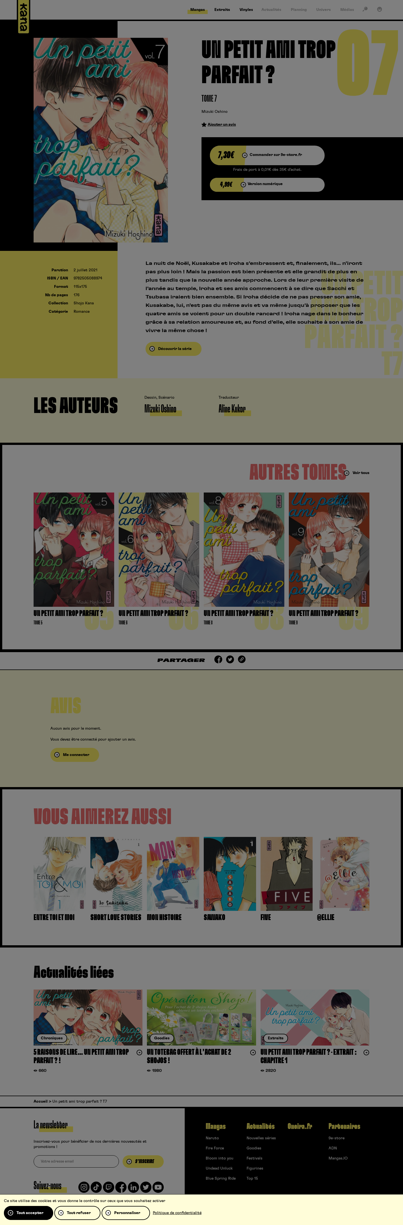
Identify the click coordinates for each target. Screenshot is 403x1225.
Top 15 (252, 1178)
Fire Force (215, 1148)
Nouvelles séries (261, 1138)
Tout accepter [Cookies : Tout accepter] (30, 1213)
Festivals (255, 1158)
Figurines (255, 1168)
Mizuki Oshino (215, 112)
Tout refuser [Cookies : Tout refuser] (79, 1213)
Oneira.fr (300, 1126)
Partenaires (344, 1126)
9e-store (337, 1138)
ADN (333, 1148)
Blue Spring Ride (221, 1178)
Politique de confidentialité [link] (177, 1213)
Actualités (261, 1126)
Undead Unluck (219, 1168)
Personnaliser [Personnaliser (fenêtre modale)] (127, 1213)
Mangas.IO (338, 1158)
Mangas (216, 1126)
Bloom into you (219, 1158)
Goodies (254, 1148)
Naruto (212, 1138)
